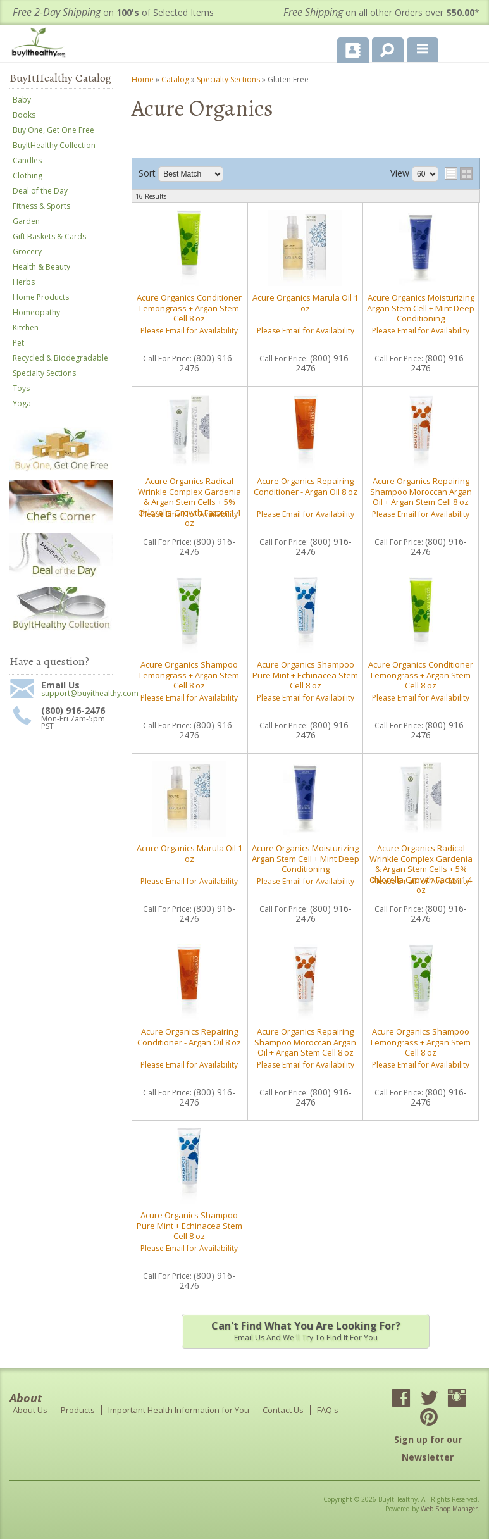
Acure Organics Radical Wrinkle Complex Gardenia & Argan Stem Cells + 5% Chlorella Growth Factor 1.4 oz (189, 501)
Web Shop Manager (449, 1508)
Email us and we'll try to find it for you (305, 1331)
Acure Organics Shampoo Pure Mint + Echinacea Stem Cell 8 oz (305, 675)
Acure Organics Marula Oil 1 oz (305, 302)
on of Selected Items (113, 12)
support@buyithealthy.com (77, 693)
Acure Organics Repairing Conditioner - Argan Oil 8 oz (305, 486)
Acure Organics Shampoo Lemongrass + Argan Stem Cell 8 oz (189, 675)
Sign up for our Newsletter (428, 1448)
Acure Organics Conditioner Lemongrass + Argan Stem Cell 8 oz (189, 308)
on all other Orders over (381, 12)
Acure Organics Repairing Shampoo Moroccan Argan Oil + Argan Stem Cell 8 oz (421, 491)
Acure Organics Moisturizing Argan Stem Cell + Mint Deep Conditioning (420, 308)
